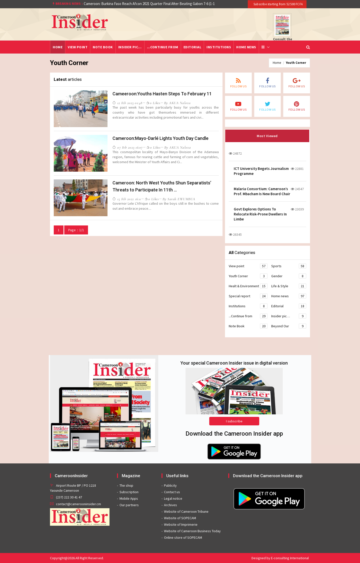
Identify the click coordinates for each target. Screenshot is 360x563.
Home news (246, 47)
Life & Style (288, 286)
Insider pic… (130, 47)
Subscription (129, 492)
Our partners (129, 505)
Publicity (170, 485)
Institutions (218, 47)
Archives (170, 505)
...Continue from (162, 47)
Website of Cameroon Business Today (192, 531)
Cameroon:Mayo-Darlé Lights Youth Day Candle (160, 138)
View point (78, 47)
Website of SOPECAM (180, 518)
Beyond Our (288, 326)
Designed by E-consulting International (280, 558)
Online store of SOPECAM (183, 537)
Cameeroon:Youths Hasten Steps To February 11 (162, 93)
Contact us (172, 492)
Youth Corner (296, 63)
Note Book (103, 47)
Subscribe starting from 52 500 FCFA (278, 4)
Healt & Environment (248, 286)
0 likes (153, 102)
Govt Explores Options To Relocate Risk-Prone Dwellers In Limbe (260, 214)
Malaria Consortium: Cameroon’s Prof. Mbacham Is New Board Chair (262, 191)
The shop (126, 485)
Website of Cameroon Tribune (186, 511)
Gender (288, 275)
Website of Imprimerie (181, 524)
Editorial (193, 47)
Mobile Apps (129, 498)
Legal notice (173, 498)
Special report (248, 296)
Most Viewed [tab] (267, 136)
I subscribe (234, 421)
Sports (288, 265)
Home (57, 47)
